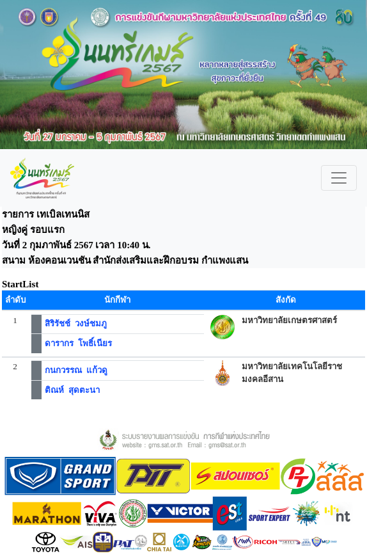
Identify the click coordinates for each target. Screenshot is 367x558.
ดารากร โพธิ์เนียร (78, 343)
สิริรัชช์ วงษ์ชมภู (76, 323)
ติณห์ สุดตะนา (72, 390)
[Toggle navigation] (339, 178)
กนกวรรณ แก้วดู (76, 370)
